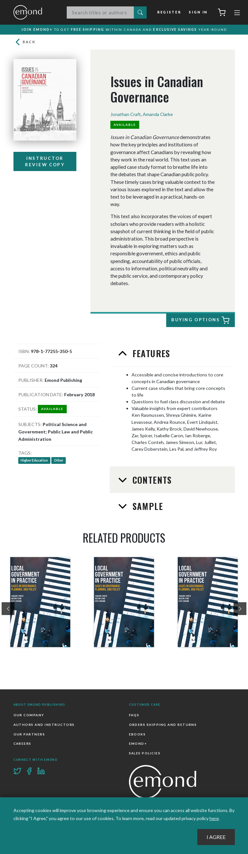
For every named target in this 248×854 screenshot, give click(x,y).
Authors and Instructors (44, 725)
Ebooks (137, 735)
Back (24, 42)
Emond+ (138, 744)
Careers (22, 744)
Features (150, 354)
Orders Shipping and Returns (163, 725)
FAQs (134, 716)
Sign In (198, 12)
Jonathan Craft (125, 115)
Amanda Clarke (158, 115)
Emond (34, 12)
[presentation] (8, 609)
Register (170, 12)
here (214, 818)
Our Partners (29, 735)
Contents (151, 480)
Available (125, 125)
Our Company (28, 716)
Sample (146, 507)
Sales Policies (145, 754)
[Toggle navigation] (237, 13)
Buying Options (199, 321)
